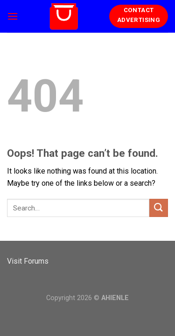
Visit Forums (28, 261)
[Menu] (12, 16)
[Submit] (158, 208)
